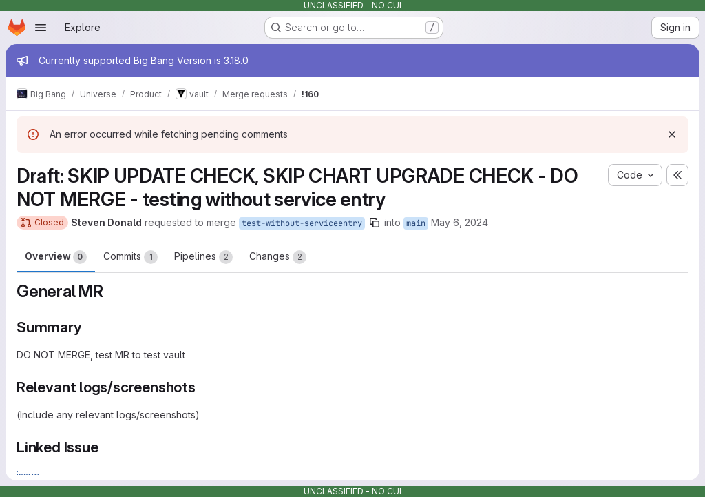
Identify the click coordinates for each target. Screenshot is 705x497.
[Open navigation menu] (41, 28)
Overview (56, 257)
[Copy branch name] (374, 222)
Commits (130, 257)
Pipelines (203, 257)
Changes (277, 257)
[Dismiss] (672, 134)
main (415, 223)
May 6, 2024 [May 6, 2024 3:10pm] (459, 222)
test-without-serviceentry (302, 223)
